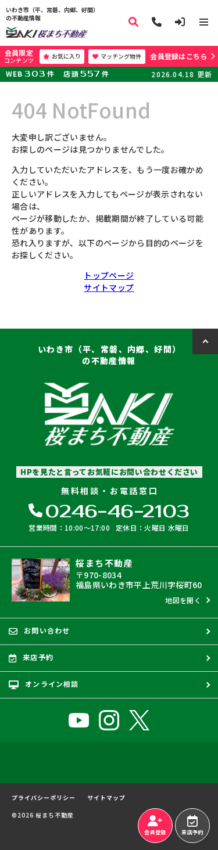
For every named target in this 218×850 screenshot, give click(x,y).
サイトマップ (109, 287)
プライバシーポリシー (44, 798)
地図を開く (183, 600)
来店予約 (192, 825)
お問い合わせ (39, 630)
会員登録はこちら (178, 56)
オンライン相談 (44, 684)
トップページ (109, 275)
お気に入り (62, 56)
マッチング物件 (116, 56)
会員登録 (155, 825)
